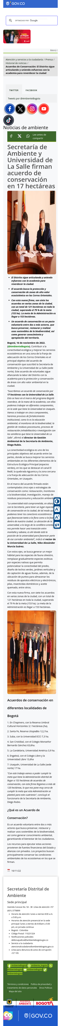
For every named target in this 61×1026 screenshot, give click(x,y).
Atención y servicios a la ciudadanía (24, 59)
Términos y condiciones (18, 984)
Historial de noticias (16, 63)
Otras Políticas (45, 987)
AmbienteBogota (17, 965)
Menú (54, 50)
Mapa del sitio (15, 991)
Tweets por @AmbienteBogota (24, 98)
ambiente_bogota (37, 965)
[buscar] (31, 20)
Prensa (49, 59)
